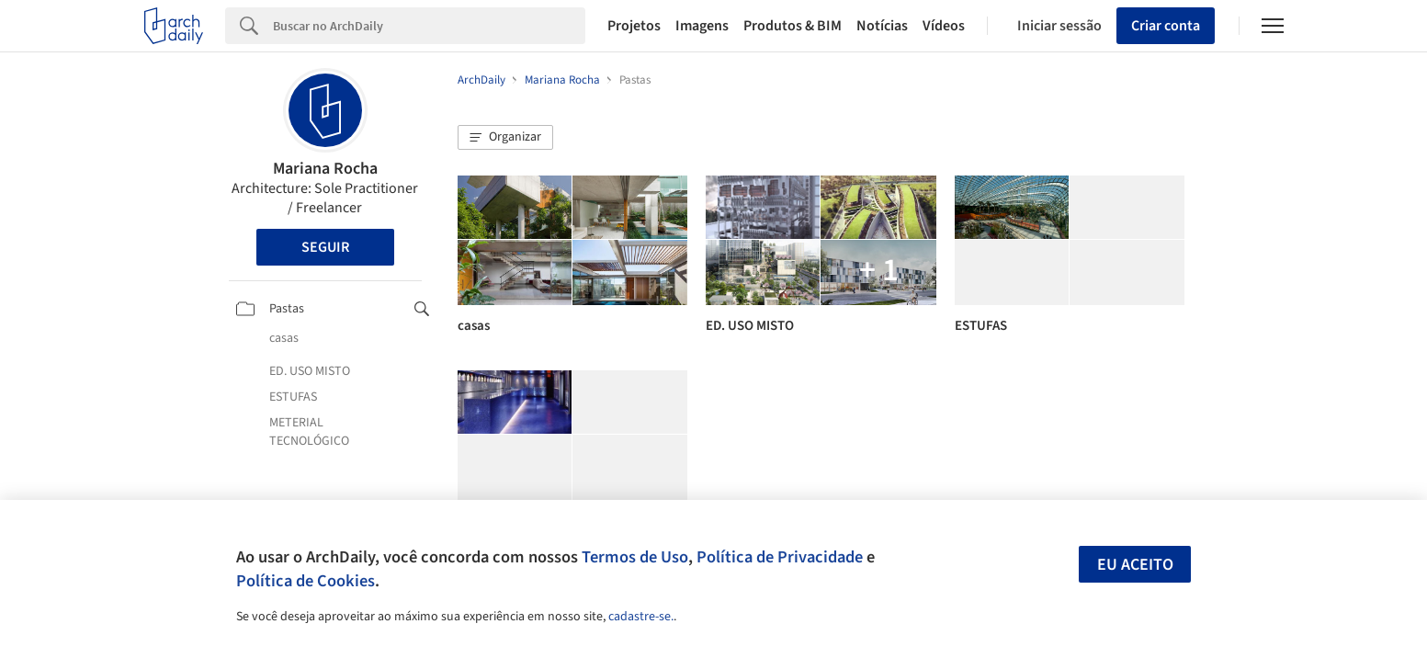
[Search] (429, 25)
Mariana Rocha (325, 168)
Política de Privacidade (780, 557)
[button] (505, 138)
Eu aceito (1135, 564)
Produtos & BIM (792, 25)
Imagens (702, 25)
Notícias (882, 25)
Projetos (634, 25)
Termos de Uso (635, 557)
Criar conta (1165, 26)
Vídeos (944, 25)
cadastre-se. (641, 616)
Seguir (325, 247)
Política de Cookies (305, 581)
